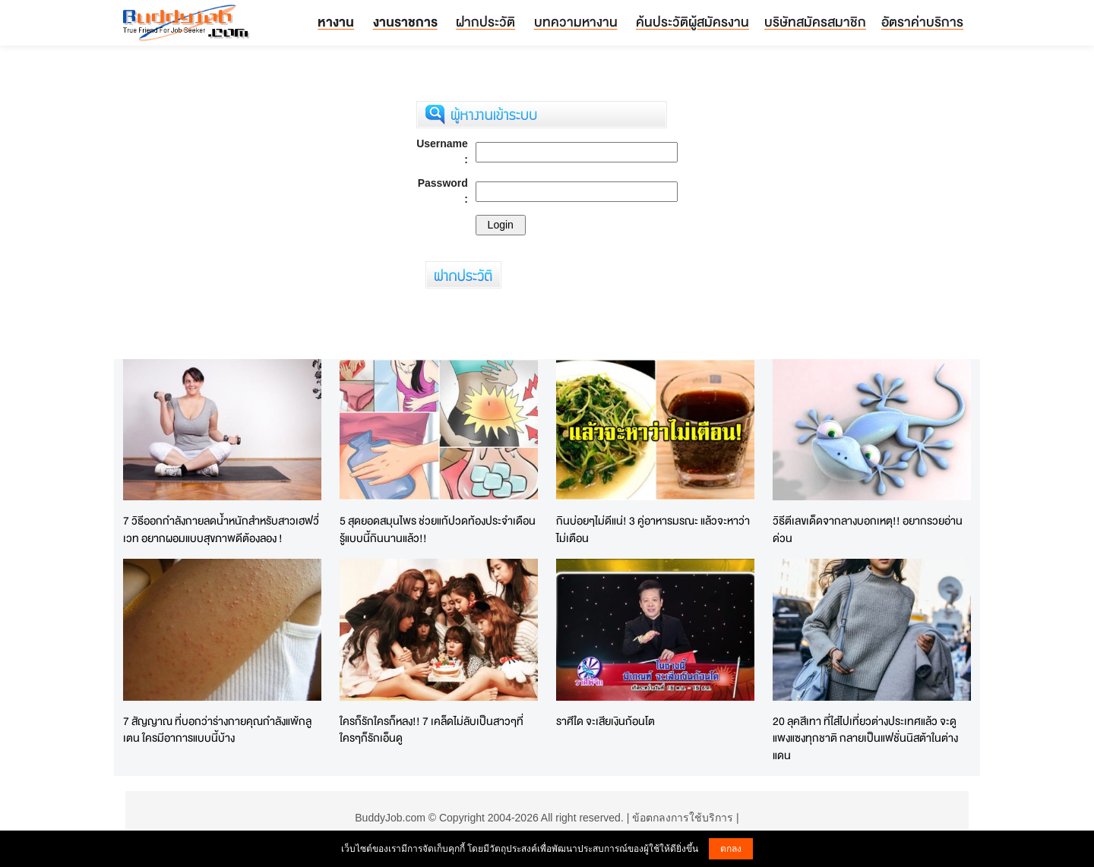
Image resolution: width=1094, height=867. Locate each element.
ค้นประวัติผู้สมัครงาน (692, 21)
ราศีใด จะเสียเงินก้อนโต (605, 721)
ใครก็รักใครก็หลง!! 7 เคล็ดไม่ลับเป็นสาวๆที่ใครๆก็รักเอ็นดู (431, 729)
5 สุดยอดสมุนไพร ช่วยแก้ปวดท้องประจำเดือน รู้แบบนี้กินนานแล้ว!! (438, 529)
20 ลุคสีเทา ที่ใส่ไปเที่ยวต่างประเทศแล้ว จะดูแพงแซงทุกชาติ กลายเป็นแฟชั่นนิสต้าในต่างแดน (865, 738)
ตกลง (730, 848)
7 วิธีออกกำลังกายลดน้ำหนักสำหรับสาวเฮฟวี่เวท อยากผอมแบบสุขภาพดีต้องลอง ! (221, 529)
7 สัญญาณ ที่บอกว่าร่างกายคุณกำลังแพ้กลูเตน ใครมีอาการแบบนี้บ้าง (217, 729)
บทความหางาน (576, 21)
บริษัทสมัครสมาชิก (815, 21)
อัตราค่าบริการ (922, 21)
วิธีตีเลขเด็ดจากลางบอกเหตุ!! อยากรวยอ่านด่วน (868, 529)
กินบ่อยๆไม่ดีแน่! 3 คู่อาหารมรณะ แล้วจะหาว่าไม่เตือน (653, 529)
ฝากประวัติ (485, 21)
